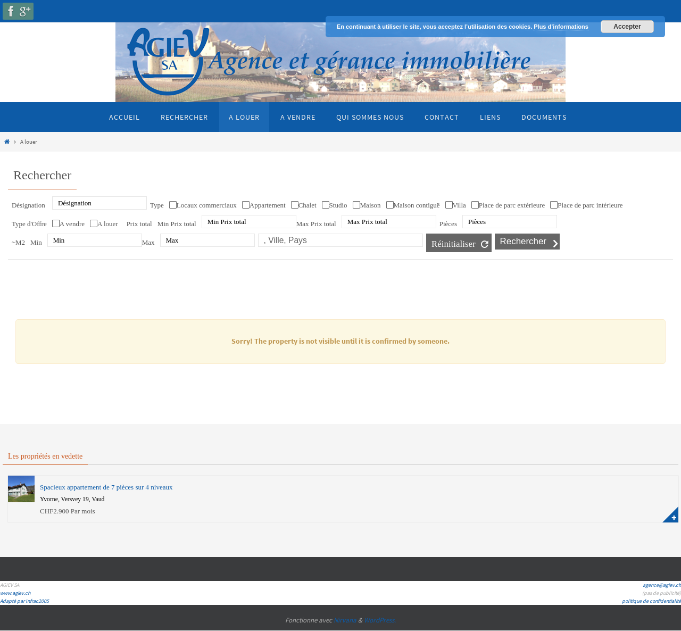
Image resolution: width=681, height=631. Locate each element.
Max (148, 242)
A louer (107, 224)
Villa (459, 205)
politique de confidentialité (651, 600)
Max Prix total (316, 224)
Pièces (448, 224)
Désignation (28, 205)
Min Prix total (176, 224)
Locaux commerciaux (207, 205)
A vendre (72, 224)
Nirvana (345, 620)
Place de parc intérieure (590, 205)
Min (36, 242)
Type (157, 205)
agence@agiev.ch (662, 585)
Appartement (268, 205)
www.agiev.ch (15, 593)
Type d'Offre (29, 224)
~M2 (18, 242)
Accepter (627, 26)
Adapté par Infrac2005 (24, 600)
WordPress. (380, 620)
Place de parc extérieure (512, 205)
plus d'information (670, 514)
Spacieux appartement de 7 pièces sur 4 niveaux (106, 487)
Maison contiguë (417, 205)
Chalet (307, 205)
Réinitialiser (453, 244)
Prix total (139, 224)
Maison (370, 205)
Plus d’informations (561, 26)
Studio (338, 205)
